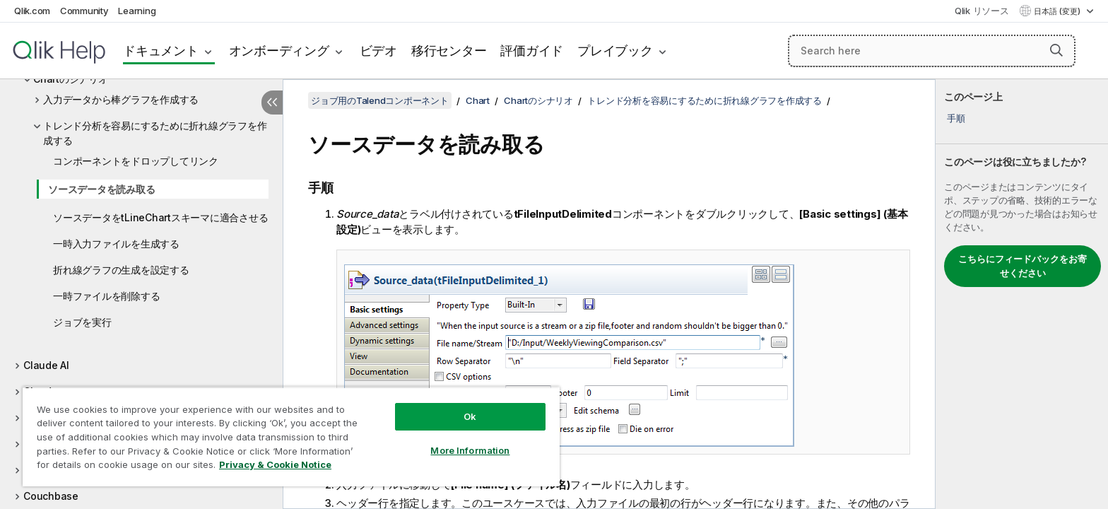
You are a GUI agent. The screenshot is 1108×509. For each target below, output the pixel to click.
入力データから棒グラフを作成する (121, 99)
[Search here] (931, 51)
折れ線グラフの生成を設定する (121, 270)
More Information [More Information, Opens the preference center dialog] (469, 450)
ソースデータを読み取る (101, 189)
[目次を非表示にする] (272, 102)
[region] (291, 436)
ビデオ (378, 50)
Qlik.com (32, 10)
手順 (956, 118)
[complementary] (1022, 294)
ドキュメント (161, 50)
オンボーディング (279, 50)
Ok (470, 416)
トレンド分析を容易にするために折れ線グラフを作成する (154, 132)
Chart (478, 100)
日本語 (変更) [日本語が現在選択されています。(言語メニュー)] (1058, 11)
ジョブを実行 (82, 322)
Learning (136, 10)
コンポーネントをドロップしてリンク (135, 161)
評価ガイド (531, 50)
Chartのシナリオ (538, 100)
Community (84, 10)
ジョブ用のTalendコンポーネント (380, 100)
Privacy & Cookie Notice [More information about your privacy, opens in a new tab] (275, 464)
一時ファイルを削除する (106, 296)
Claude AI (46, 365)
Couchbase (50, 496)
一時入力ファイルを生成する (116, 244)
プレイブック (615, 50)
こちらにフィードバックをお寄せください (1022, 266)
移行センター (449, 50)
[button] (1056, 50)
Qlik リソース (982, 10)
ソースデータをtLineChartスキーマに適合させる (160, 217)
